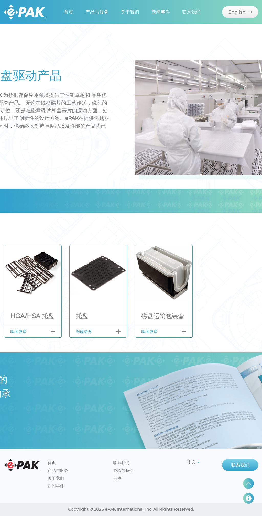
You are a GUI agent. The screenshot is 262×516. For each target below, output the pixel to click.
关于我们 (130, 12)
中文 (194, 462)
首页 (68, 12)
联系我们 (191, 12)
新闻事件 (160, 12)
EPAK (25, 12)
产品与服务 (96, 12)
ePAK (22, 465)
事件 (117, 478)
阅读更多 (18, 331)
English (240, 12)
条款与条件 (123, 470)
